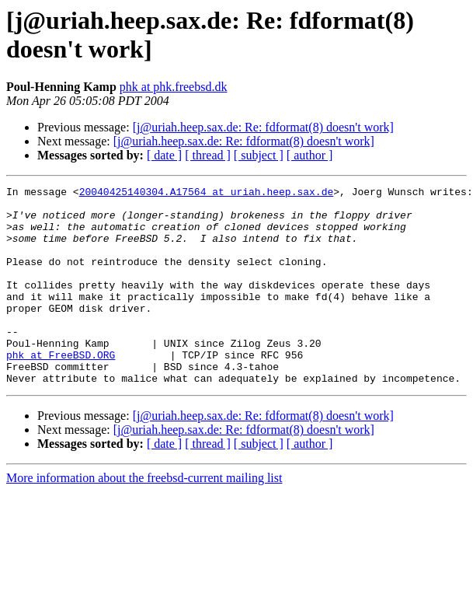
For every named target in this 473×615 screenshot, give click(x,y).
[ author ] (310, 155)
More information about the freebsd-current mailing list (144, 517)
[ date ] (164, 155)
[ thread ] (208, 155)
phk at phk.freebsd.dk (174, 86)
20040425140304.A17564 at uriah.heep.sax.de (206, 194)
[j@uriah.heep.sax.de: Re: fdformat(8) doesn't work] (263, 127)
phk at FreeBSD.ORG (60, 390)
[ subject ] (258, 155)
